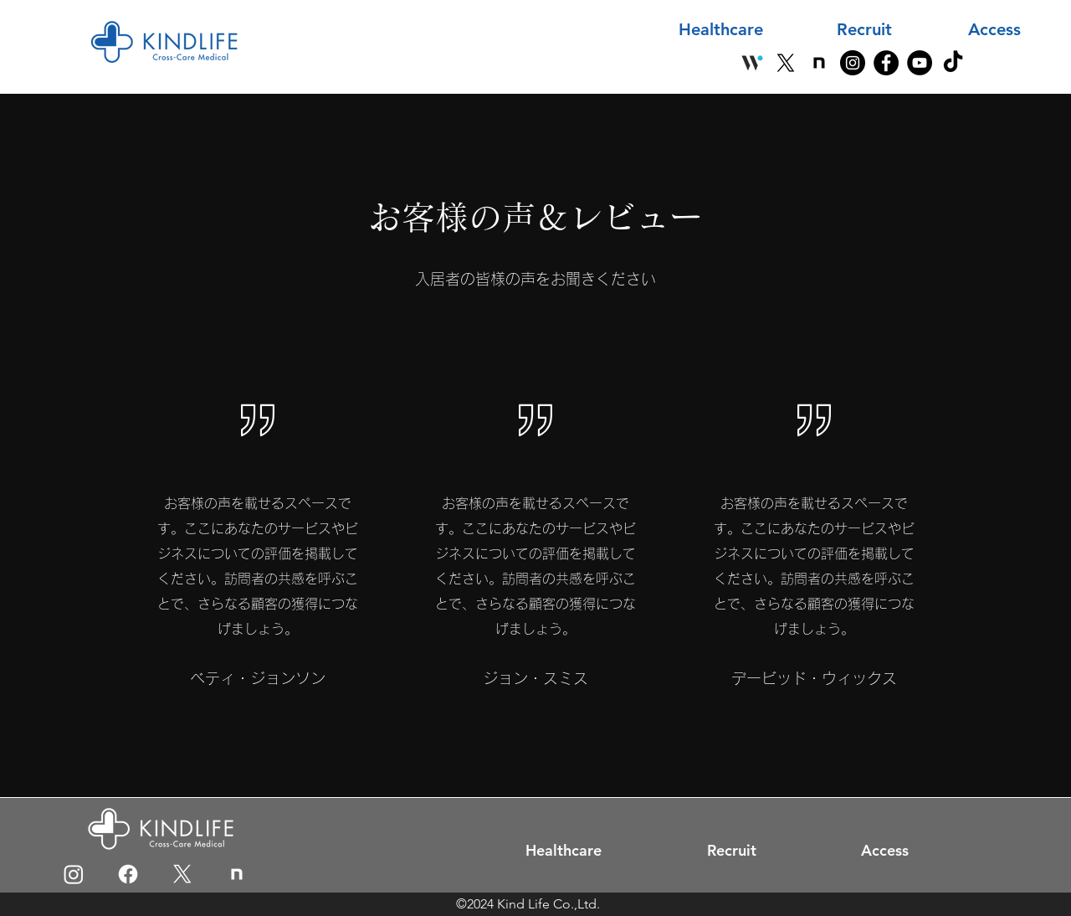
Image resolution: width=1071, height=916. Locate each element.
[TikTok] (953, 62)
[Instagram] (852, 62)
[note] (819, 62)
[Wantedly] (752, 62)
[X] (785, 62)
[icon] (236, 874)
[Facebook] (886, 62)
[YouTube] (919, 62)
